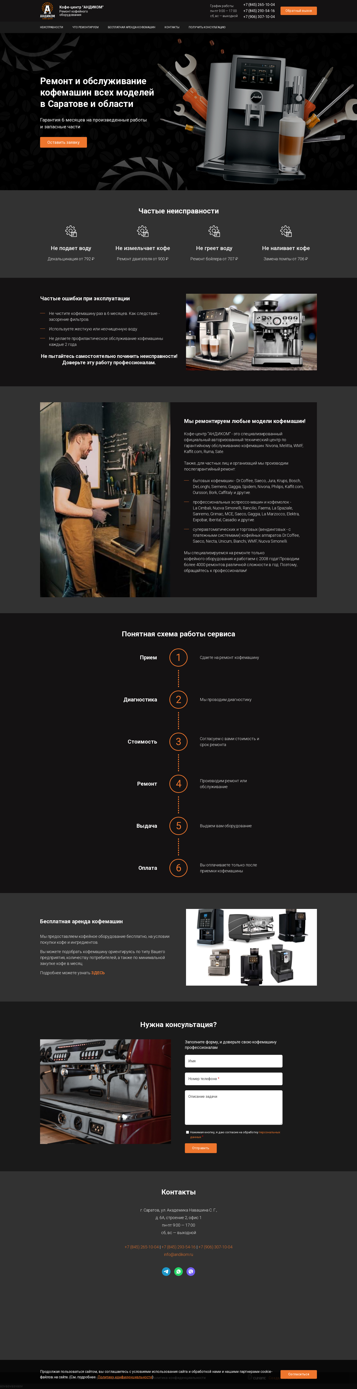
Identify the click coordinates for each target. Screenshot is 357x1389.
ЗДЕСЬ (98, 972)
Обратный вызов (299, 11)
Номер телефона (202, 1079)
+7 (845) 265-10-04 (259, 5)
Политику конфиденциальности (125, 1377)
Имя (192, 1061)
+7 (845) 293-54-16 (259, 11)
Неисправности (51, 27)
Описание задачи (202, 1096)
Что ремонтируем (85, 27)
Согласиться (298, 1374)
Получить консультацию (207, 27)
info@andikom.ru (178, 1254)
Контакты (172, 27)
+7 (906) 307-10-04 (259, 17)
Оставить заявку (63, 142)
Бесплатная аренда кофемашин (131, 27)
